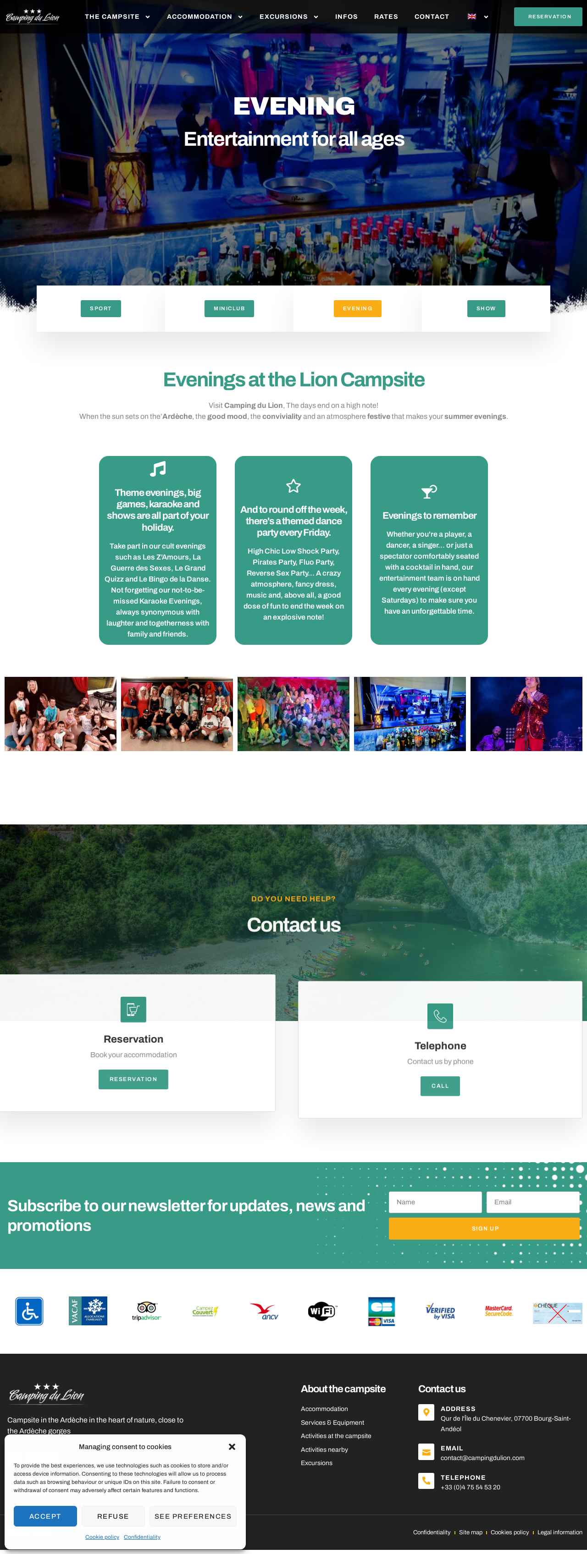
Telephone (466, 1481)
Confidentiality (142, 1537)
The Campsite (118, 17)
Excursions (289, 17)
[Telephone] (427, 1486)
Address (461, 1413)
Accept (45, 1516)
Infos (346, 16)
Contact (432, 16)
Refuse (113, 1516)
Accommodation (205, 17)
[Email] (427, 1457)
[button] (232, 1446)
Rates (386, 16)
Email (455, 1452)
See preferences (193, 1516)
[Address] (427, 1418)
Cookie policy (102, 1537)
